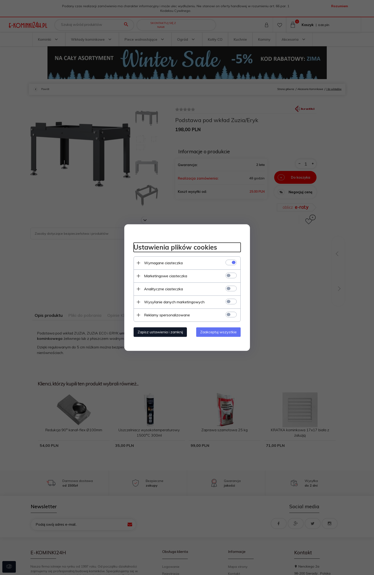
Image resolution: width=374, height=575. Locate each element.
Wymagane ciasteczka (163, 263)
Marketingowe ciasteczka (165, 276)
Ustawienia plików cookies (175, 247)
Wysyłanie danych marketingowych (174, 302)
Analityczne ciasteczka (163, 289)
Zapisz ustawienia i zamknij (160, 332)
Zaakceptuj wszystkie (218, 332)
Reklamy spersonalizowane (167, 315)
